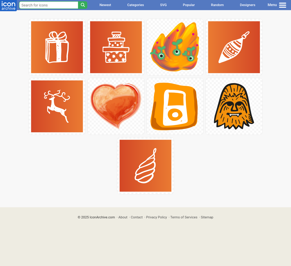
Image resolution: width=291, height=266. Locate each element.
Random (217, 5)
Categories (135, 5)
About (123, 217)
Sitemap (207, 217)
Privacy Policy (156, 217)
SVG (163, 5)
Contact (137, 217)
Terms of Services (183, 217)
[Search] (82, 5)
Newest (105, 5)
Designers (247, 5)
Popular (189, 5)
